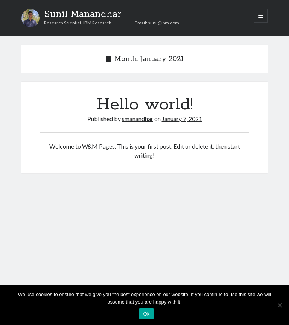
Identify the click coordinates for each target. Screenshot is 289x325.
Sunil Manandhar (82, 14)
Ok (146, 314)
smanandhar (137, 118)
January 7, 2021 (182, 118)
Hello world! (144, 104)
